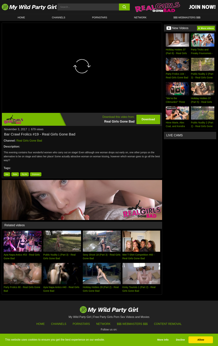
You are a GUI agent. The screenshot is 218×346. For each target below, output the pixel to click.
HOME (21, 17)
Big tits (24, 174)
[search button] (124, 6)
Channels (58, 323)
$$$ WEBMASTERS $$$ (186, 17)
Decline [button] (180, 339)
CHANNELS (58, 17)
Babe (15, 174)
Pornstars (99, 17)
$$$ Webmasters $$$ (132, 323)
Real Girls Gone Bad (29, 140)
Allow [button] (200, 339)
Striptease (36, 174)
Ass (6, 174)
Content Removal (168, 323)
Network (140, 17)
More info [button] (163, 339)
